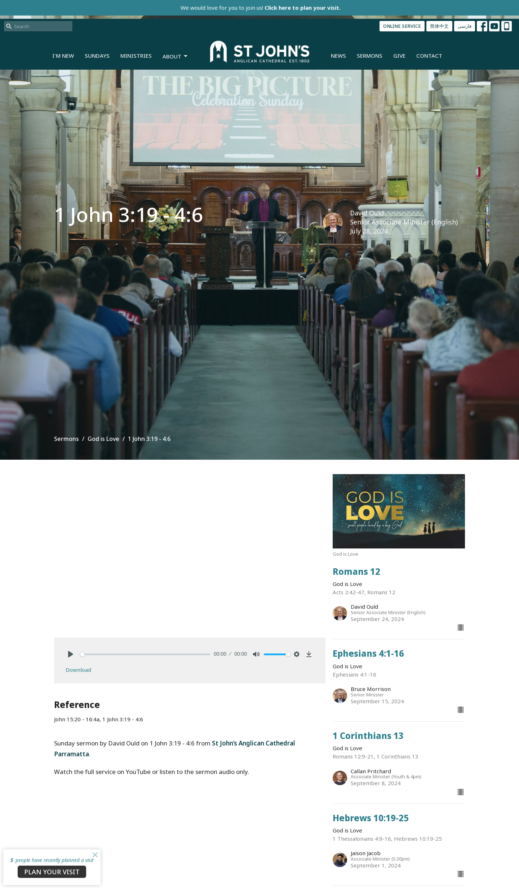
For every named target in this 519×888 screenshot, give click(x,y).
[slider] (145, 654)
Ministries (136, 55)
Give (399, 55)
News (338, 55)
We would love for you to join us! (261, 7)
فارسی (464, 26)
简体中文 (439, 26)
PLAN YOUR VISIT (52, 871)
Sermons (369, 55)
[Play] (70, 654)
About (175, 56)
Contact (429, 55)
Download (78, 669)
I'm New (63, 55)
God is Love (103, 439)
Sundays (97, 55)
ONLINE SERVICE (402, 26)
